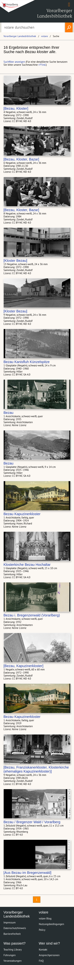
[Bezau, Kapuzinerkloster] (23, 666)
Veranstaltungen (12, 960)
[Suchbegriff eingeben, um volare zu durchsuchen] (32, 27)
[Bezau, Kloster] (15, 108)
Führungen (9, 955)
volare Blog (45, 918)
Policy (42, 929)
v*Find (41, 64)
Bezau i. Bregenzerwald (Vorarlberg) (31, 615)
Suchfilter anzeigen (14, 61)
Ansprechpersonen (49, 955)
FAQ (41, 960)
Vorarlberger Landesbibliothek (19, 36)
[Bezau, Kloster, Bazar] (21, 159)
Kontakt (43, 949)
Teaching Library (12, 949)
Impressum (9, 922)
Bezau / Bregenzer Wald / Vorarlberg (31, 822)
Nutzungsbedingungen (51, 924)
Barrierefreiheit (12, 933)
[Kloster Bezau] (15, 260)
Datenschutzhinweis (14, 928)
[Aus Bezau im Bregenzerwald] (27, 873)
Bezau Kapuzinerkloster (21, 514)
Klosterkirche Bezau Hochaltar (27, 564)
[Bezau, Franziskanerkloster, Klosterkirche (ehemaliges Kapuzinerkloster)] (36, 769)
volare (44, 36)
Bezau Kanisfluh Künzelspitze (26, 362)
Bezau (8, 413)
